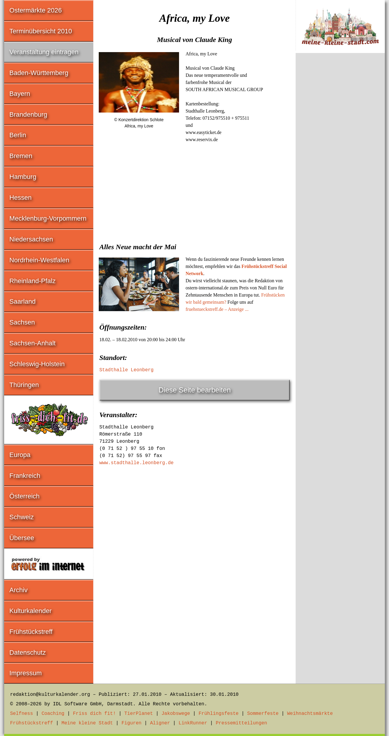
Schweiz (22, 517)
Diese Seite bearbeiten (195, 390)
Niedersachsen (31, 239)
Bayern (20, 93)
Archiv (19, 590)
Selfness (21, 713)
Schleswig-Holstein (37, 364)
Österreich (25, 496)
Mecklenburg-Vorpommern (48, 218)
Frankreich (25, 475)
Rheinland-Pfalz (33, 281)
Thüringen (24, 385)
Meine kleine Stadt (87, 723)
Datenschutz (28, 652)
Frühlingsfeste (219, 713)
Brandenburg (28, 114)
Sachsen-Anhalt (33, 343)
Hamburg (23, 176)
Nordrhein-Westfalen (39, 260)
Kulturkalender (31, 611)
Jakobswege (175, 713)
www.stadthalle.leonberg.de (136, 463)
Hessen (21, 197)
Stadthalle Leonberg (126, 370)
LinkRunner (193, 723)
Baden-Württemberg (39, 73)
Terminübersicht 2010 (41, 31)
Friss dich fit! (94, 713)
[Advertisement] (194, 191)
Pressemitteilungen (241, 723)
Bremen (21, 156)
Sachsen (22, 322)
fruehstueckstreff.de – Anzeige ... (217, 309)
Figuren (131, 723)
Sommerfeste (263, 713)
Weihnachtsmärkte (310, 713)
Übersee (22, 538)
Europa (20, 455)
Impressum (26, 673)
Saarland (23, 301)
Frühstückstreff (31, 631)
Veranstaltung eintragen (44, 52)
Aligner (160, 723)
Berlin (18, 135)
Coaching (53, 713)
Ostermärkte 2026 (36, 10)
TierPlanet (138, 713)
